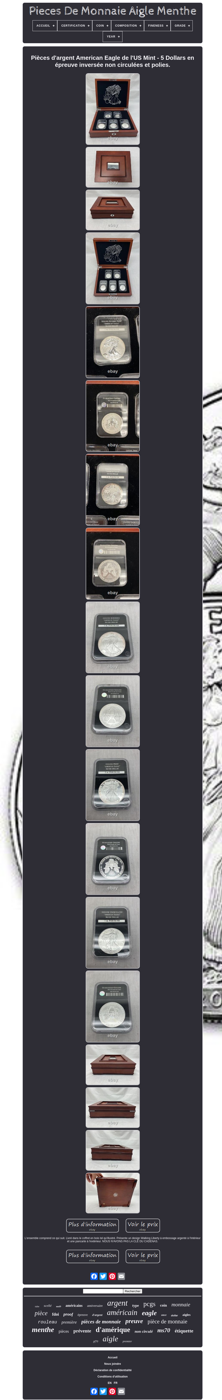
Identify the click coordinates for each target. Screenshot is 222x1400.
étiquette (184, 1331)
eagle (149, 1313)
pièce (41, 1313)
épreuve (83, 1315)
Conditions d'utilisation (112, 1376)
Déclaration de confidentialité (113, 1370)
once (163, 1315)
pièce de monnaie (167, 1321)
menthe (43, 1329)
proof (68, 1314)
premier (127, 1341)
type (135, 1305)
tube (37, 1306)
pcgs (149, 1303)
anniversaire (94, 1305)
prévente (82, 1331)
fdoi (55, 1314)
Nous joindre (112, 1363)
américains (74, 1305)
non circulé (144, 1331)
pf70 (95, 1341)
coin (163, 1305)
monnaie (181, 1304)
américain (122, 1312)
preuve (134, 1321)
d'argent (97, 1315)
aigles (186, 1315)
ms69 (58, 1306)
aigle (110, 1339)
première (69, 1322)
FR (115, 1383)
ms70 (163, 1330)
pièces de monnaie (101, 1322)
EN (110, 1383)
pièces (64, 1331)
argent (117, 1303)
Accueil (112, 1357)
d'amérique (113, 1330)
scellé (48, 1305)
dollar (174, 1315)
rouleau (47, 1322)
